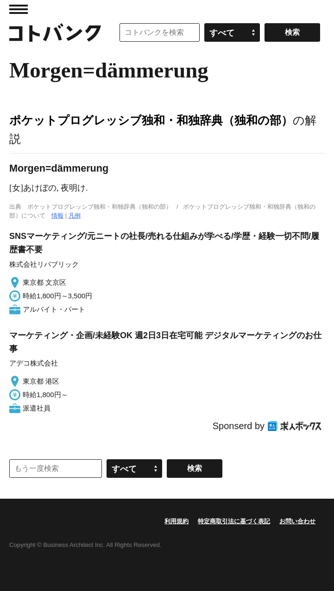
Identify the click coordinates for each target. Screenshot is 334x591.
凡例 (75, 215)
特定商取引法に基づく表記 (234, 521)
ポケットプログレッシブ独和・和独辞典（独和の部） (151, 120)
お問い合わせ (297, 521)
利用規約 (176, 521)
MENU (18, 9)
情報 (57, 215)
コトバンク (55, 32)
